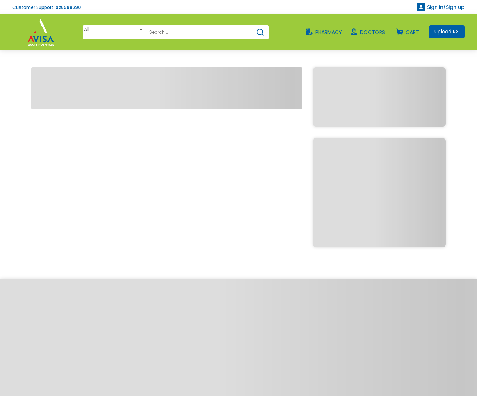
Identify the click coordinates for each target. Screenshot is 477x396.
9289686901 (69, 7)
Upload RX (446, 31)
